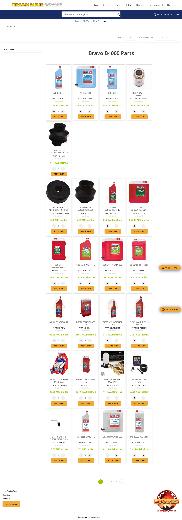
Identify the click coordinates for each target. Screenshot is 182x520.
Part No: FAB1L (58, 99)
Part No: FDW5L (139, 442)
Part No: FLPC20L (112, 271)
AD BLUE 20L (85, 93)
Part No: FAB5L (112, 99)
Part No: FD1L (59, 328)
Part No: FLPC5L (139, 271)
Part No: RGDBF (59, 442)
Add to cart (59, 117)
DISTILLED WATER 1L (86, 437)
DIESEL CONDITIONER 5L (85, 380)
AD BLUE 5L (112, 93)
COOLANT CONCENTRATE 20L (139, 208)
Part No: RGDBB (113, 385)
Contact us (11, 504)
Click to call (170, 268)
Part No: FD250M (112, 328)
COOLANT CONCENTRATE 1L (112, 208)
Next (121, 481)
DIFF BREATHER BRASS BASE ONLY (112, 380)
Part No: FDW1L (86, 442)
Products (10, 26)
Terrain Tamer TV (156, 5)
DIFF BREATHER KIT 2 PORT (139, 380)
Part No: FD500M (139, 328)
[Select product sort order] (165, 37)
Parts (118, 5)
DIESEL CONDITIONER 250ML (112, 323)
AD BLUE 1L (58, 93)
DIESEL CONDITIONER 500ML (139, 323)
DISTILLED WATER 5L (139, 437)
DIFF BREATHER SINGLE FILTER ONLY (59, 438)
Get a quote (170, 309)
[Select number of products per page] (131, 37)
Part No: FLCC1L (112, 213)
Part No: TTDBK (139, 385)
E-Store (129, 5)
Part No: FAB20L (85, 99)
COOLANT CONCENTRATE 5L (59, 266)
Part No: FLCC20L (139, 213)
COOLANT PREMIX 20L (112, 265)
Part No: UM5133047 (139, 99)
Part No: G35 (59, 156)
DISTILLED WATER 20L (112, 437)
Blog (169, 5)
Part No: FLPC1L (85, 271)
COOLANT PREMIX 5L (139, 265)
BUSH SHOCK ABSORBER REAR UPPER (85, 209)
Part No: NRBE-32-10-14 (59, 213)
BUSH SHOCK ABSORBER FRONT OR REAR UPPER (58, 209)
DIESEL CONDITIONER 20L (85, 323)
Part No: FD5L (85, 385)
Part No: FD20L (85, 328)
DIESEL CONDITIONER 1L (58, 323)
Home (96, 5)
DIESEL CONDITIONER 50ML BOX (58, 380)
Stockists (140, 5)
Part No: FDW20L (112, 442)
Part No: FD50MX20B (59, 385)
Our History (107, 5)
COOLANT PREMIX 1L (85, 265)
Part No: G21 (85, 213)
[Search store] (88, 14)
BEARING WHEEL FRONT (139, 94)
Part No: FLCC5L (59, 271)
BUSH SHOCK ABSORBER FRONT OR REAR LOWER (59, 152)
